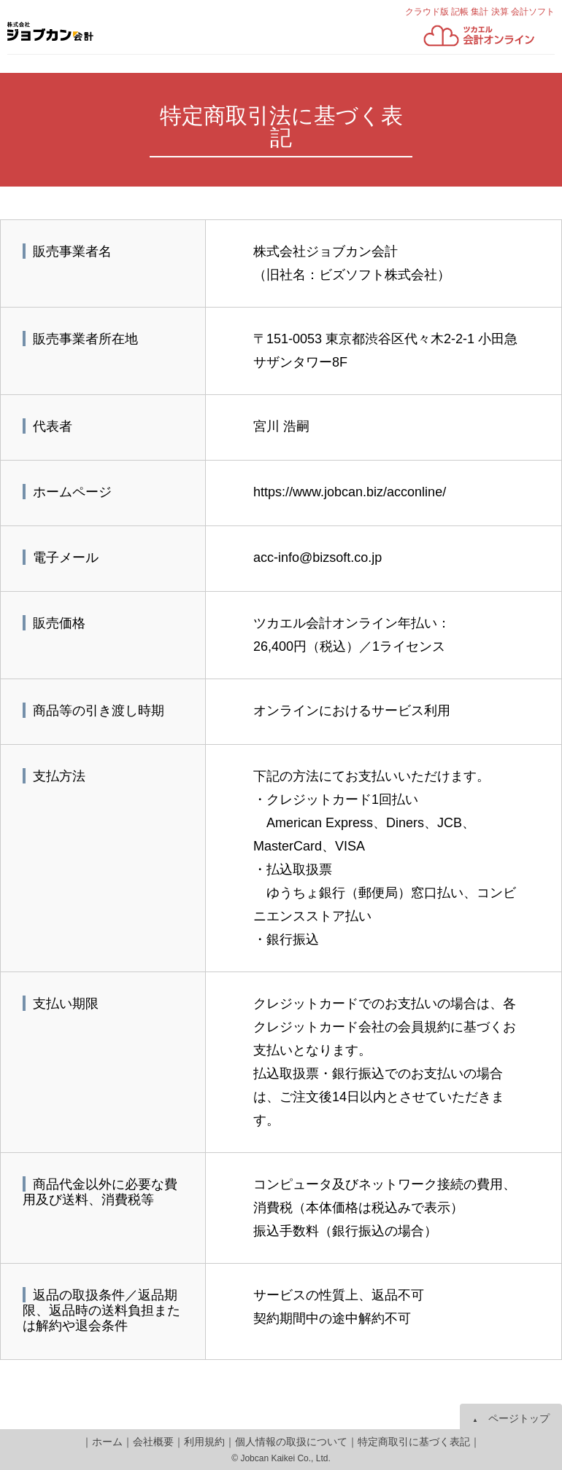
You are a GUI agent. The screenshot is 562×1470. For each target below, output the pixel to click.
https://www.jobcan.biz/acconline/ (349, 492)
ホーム (107, 1441)
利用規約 (204, 1441)
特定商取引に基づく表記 (414, 1441)
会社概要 (153, 1441)
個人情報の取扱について (291, 1441)
